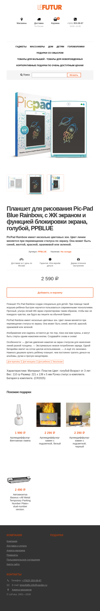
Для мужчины (14, 362)
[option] (50, 128)
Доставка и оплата (17, 546)
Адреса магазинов (22, 589)
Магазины (22, 21)
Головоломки (76, 46)
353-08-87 (75, 23)
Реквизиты (12, 555)
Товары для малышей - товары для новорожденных (50, 59)
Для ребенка (44, 362)
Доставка (39, 23)
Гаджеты (21, 46)
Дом (50, 46)
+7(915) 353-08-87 (31, 580)
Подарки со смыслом (50, 53)
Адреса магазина (16, 550)
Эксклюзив (58, 362)
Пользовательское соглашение (23, 559)
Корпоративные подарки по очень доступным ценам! (50, 65)
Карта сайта (13, 564)
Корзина (55, 20)
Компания (12, 541)
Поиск (25, 74)
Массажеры (37, 46)
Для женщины (29, 362)
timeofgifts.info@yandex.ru (33, 585)
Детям (60, 46)
